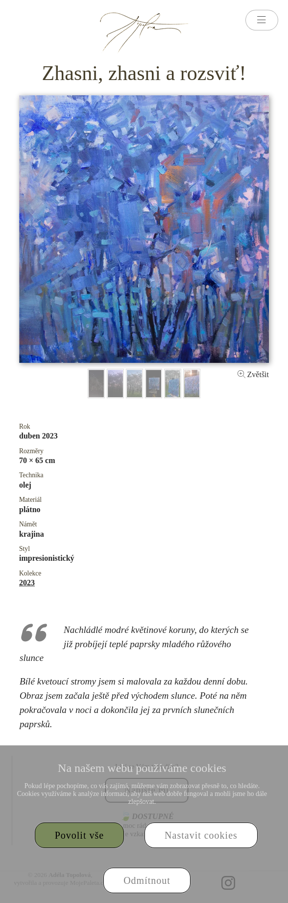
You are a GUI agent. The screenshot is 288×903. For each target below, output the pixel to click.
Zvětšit (253, 374)
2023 (27, 582)
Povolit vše (79, 835)
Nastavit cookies (201, 835)
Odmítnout (146, 880)
